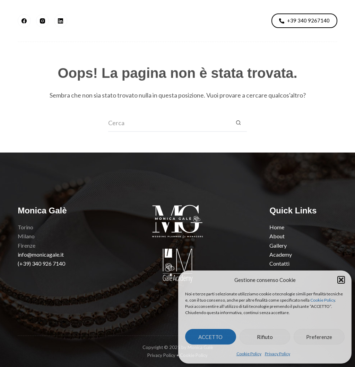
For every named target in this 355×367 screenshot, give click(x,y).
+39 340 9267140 (304, 20)
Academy (224, 20)
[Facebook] (24, 20)
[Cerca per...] (169, 123)
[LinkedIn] (60, 20)
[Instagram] (42, 20)
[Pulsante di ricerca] (238, 123)
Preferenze (319, 337)
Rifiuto (265, 337)
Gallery (132, 20)
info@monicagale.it (41, 254)
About (93, 20)
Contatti (279, 263)
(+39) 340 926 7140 (41, 263)
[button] (341, 279)
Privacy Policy (277, 353)
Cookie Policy (322, 300)
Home (276, 227)
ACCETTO (210, 337)
